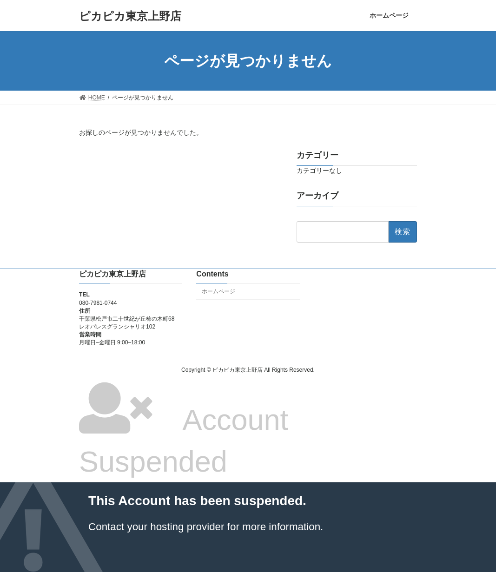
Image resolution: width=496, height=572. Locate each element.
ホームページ (218, 291)
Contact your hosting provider (156, 527)
